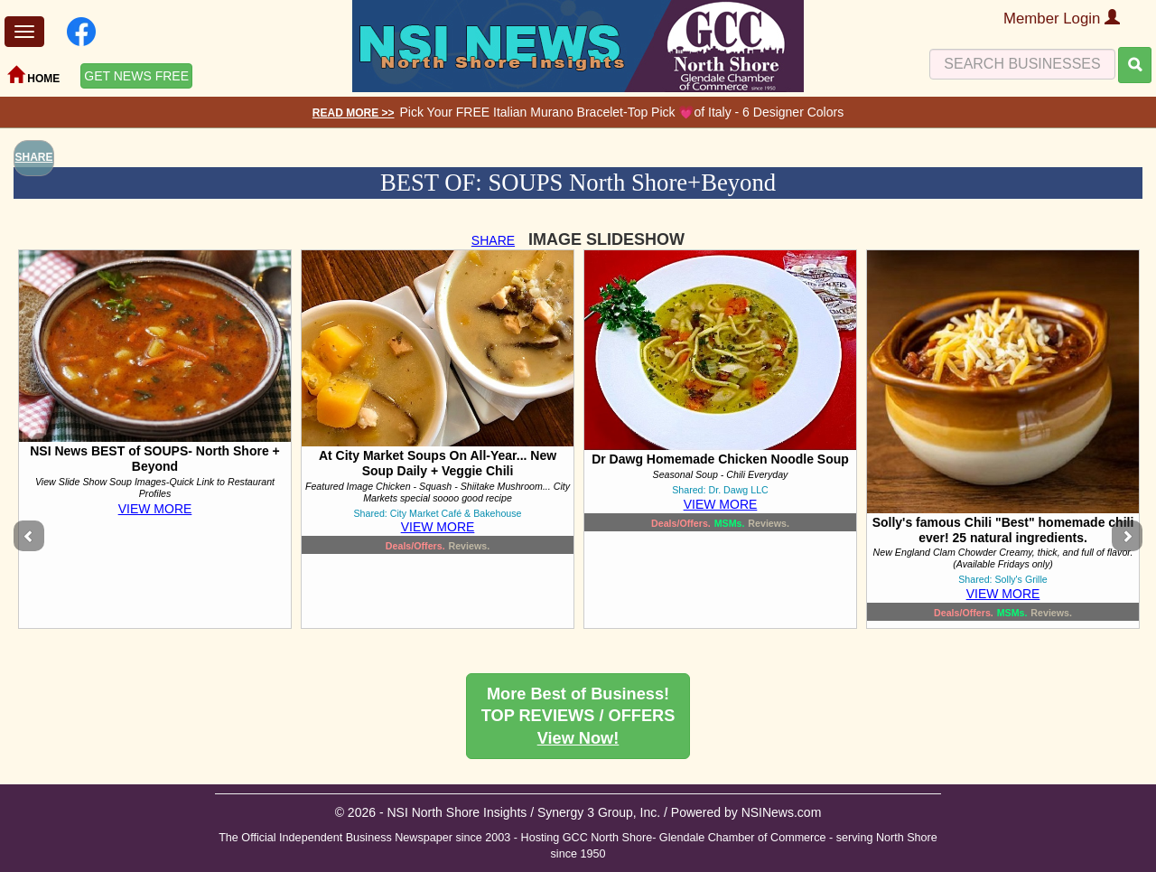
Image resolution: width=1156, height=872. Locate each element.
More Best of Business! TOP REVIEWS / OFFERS (578, 716)
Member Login (1061, 18)
